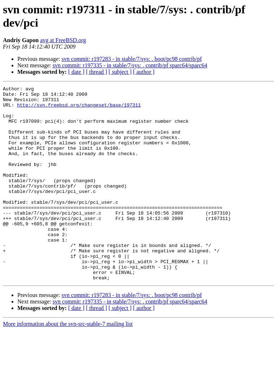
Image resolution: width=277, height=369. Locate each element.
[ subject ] (120, 72)
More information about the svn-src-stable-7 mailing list (68, 363)
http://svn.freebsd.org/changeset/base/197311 (79, 109)
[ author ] (144, 72)
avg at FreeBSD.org (63, 40)
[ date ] (76, 72)
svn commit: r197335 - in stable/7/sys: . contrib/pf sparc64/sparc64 (130, 65)
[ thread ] (96, 72)
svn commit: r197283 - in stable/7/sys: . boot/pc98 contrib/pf (132, 59)
